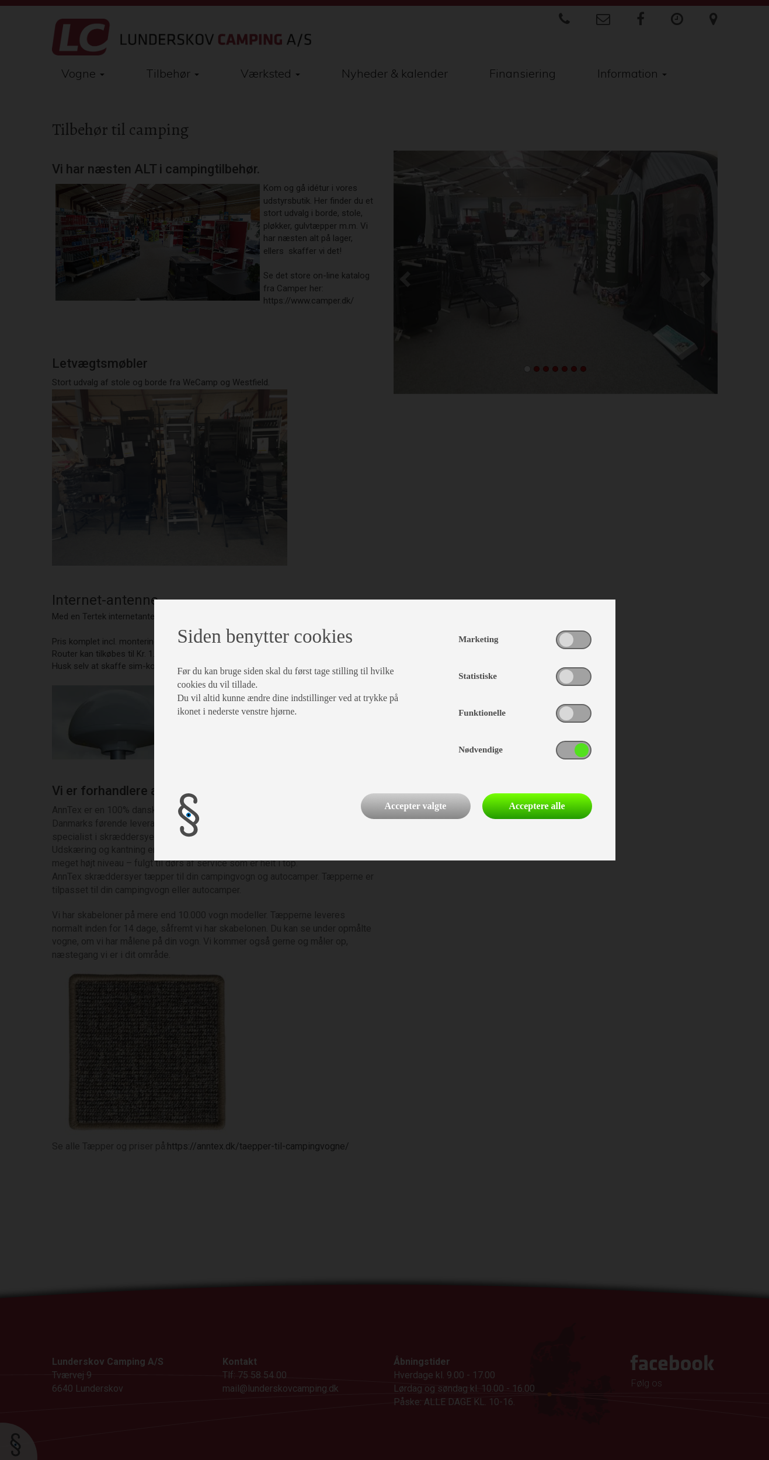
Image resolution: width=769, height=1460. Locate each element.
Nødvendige (480, 749)
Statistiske (477, 676)
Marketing (478, 639)
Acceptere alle (537, 806)
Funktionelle (482, 712)
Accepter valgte (416, 806)
